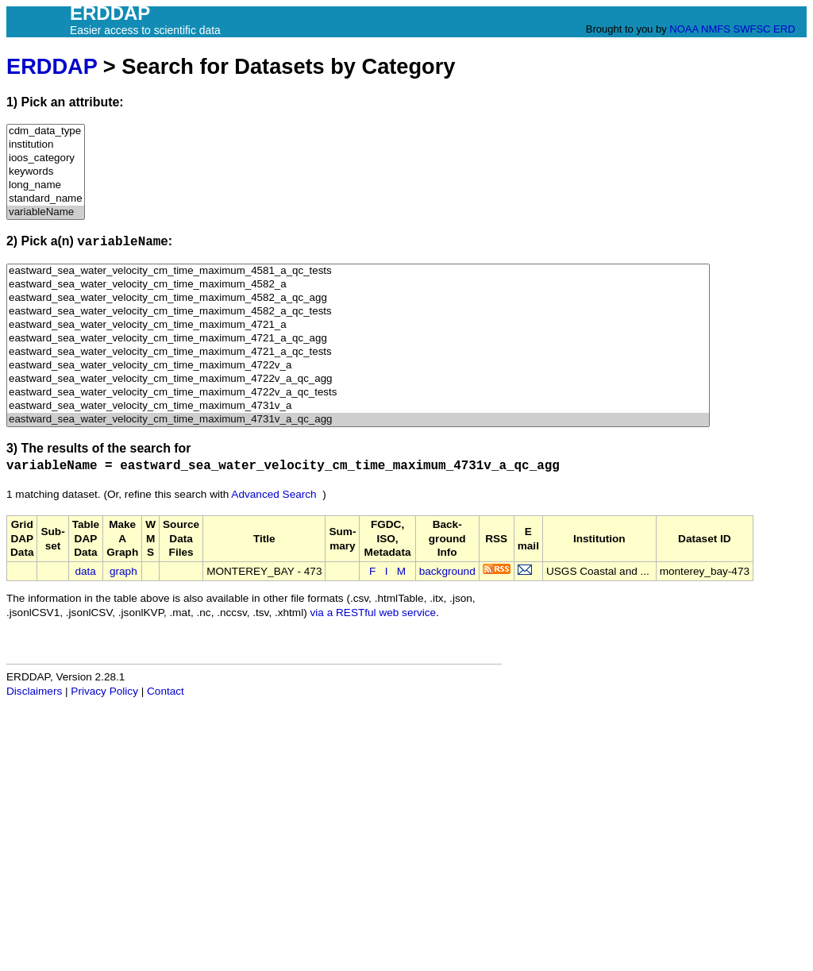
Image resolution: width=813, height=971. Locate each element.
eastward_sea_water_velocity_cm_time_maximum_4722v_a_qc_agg (358, 379)
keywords (45, 172)
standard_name (45, 199)
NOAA (683, 29)
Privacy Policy (104, 691)
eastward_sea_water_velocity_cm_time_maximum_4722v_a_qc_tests (358, 392)
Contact (165, 691)
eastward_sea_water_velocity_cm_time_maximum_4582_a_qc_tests (358, 311)
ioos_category (45, 158)
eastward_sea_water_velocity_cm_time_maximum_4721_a (358, 325)
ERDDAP (51, 66)
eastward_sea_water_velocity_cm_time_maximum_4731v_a (358, 406)
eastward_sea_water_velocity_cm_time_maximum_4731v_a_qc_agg (358, 419)
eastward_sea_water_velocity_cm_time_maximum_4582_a (358, 284)
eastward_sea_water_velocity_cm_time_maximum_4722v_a (358, 365)
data (85, 571)
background (447, 571)
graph (123, 571)
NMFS (715, 29)
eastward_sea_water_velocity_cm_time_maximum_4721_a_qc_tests (358, 352)
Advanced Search (273, 494)
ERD (784, 29)
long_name (45, 185)
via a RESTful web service (373, 612)
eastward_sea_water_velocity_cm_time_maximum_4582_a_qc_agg (358, 298)
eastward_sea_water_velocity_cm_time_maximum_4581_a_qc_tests (358, 271)
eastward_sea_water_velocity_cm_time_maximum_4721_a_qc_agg (358, 338)
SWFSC (752, 29)
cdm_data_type (45, 131)
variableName (45, 212)
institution (45, 145)
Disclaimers (34, 691)
